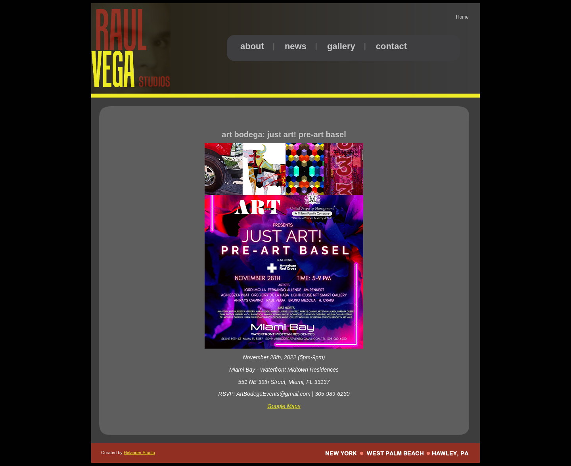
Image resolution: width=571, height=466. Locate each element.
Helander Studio (139, 452)
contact (391, 46)
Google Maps (283, 406)
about (252, 46)
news (296, 46)
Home (462, 17)
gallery (341, 46)
